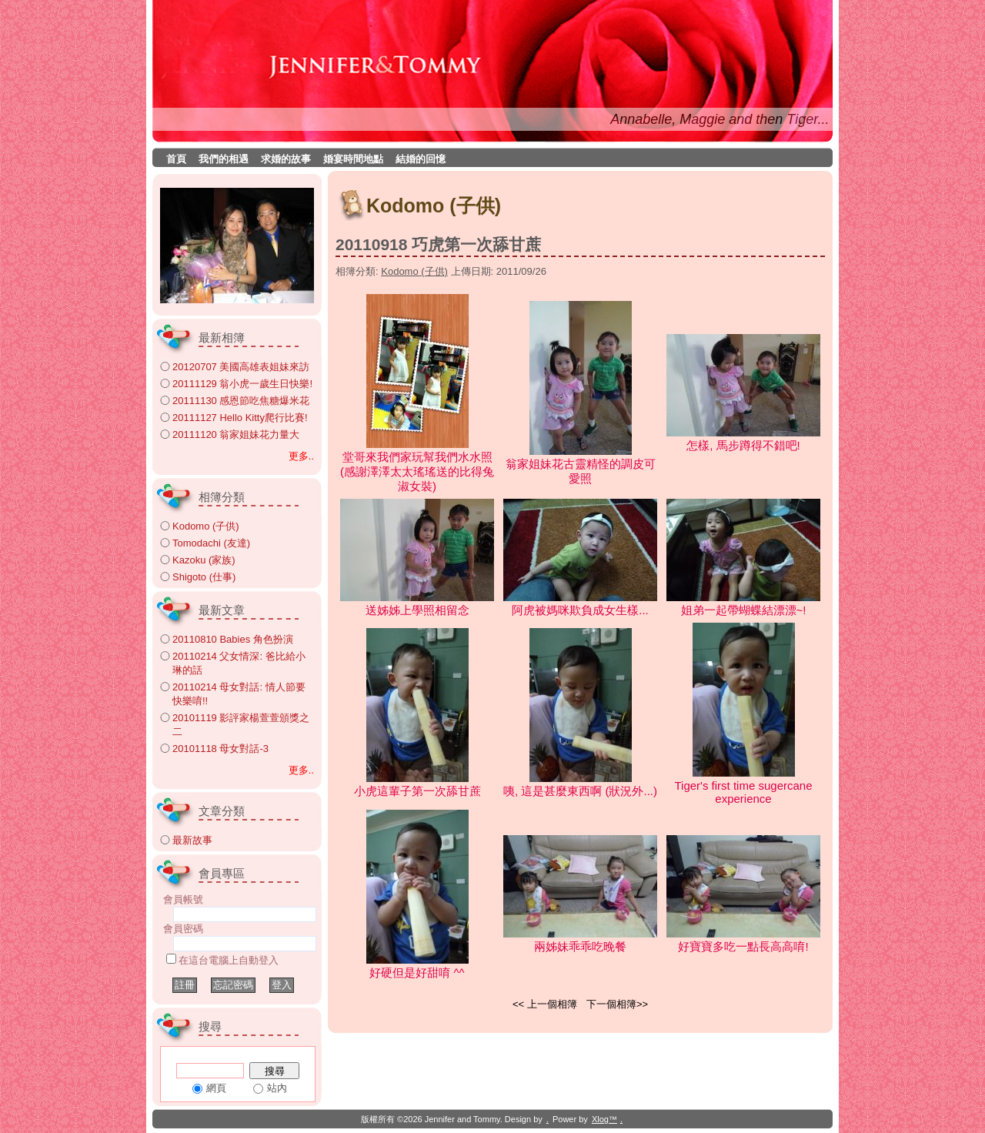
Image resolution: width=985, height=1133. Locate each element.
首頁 (176, 159)
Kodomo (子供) (414, 271)
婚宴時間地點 (353, 159)
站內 (277, 1088)
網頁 (216, 1088)
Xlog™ (604, 1119)
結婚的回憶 (421, 159)
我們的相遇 (224, 159)
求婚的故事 (286, 159)
